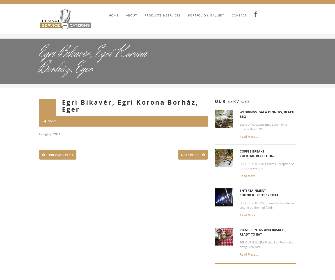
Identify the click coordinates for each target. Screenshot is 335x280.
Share (50, 121)
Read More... (249, 137)
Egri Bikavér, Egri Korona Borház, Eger (130, 106)
